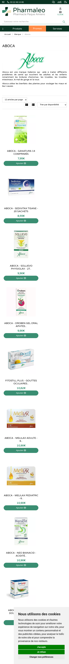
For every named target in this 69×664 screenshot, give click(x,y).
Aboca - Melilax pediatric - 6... (17, 320)
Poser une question (10, 553)
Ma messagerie (43, 560)
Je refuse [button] (41, 652)
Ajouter (17, 158)
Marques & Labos (44, 518)
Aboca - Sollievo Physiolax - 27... (17, 205)
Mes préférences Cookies (47, 566)
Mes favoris (42, 563)
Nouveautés (42, 521)
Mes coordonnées (44, 556)
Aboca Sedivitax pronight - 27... (52, 434)
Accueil (7, 34)
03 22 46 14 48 (34, 484)
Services (57, 28)
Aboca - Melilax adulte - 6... (51, 262)
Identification (42, 550)
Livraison (6, 563)
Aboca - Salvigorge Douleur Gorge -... (17, 377)
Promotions (42, 524)
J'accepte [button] (41, 647)
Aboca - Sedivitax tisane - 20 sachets (51, 147)
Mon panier (41, 547)
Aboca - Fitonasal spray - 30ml (52, 377)
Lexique (40, 514)
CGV (4, 569)
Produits (17, 28)
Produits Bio (42, 527)
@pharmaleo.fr (10, 515)
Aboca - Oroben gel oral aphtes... (52, 205)
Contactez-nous (9, 547)
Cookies (5, 576)
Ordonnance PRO (44, 534)
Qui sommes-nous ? (10, 550)
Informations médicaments (13, 556)
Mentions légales (9, 566)
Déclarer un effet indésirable (14, 560)
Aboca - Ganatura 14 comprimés (17, 147)
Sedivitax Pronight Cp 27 (17, 434)
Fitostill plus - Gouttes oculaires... (17, 262)
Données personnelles (11, 572)
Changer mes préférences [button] (41, 657)
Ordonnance (42, 530)
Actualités (41, 511)
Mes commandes (44, 553)
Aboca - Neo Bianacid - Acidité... (51, 320)
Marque (17, 34)
